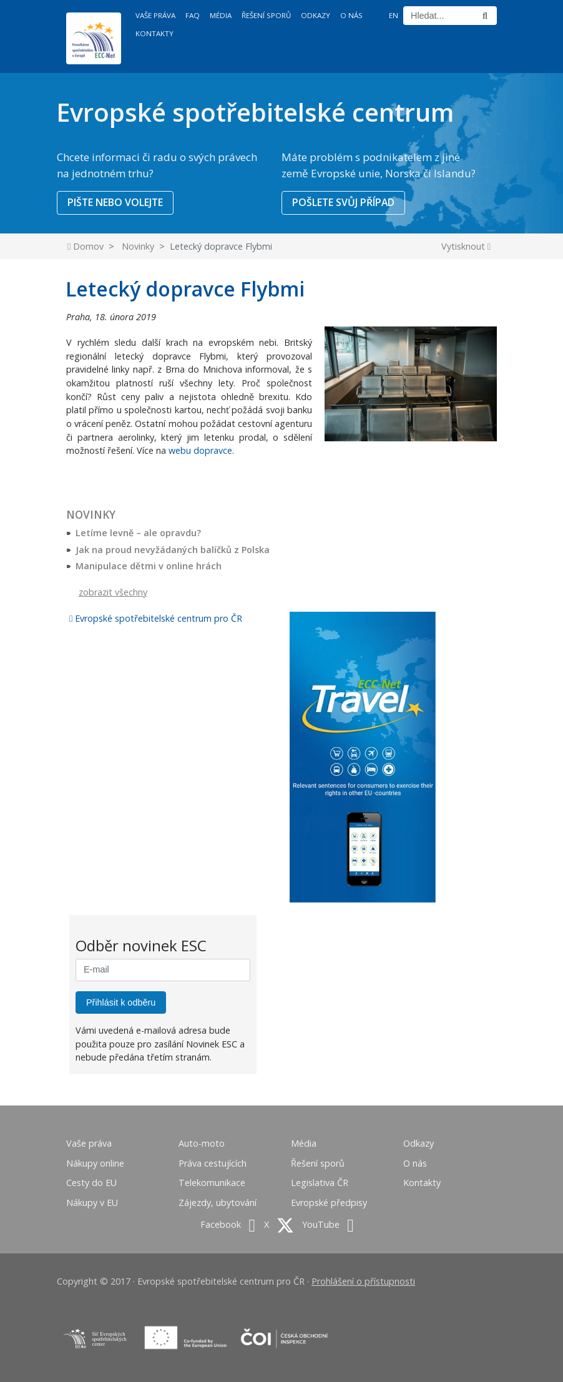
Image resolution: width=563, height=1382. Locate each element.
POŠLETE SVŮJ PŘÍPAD (343, 202)
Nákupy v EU (92, 1202)
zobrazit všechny (113, 592)
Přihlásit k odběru (120, 1002)
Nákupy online (95, 1163)
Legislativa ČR (319, 1182)
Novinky (138, 246)
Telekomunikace (212, 1182)
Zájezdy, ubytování (218, 1202)
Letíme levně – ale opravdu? (138, 533)
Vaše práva (155, 15)
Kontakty (154, 33)
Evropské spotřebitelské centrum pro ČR (155, 618)
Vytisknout (466, 246)
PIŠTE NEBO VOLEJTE (115, 202)
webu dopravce (200, 450)
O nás (351, 15)
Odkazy (315, 15)
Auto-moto (202, 1143)
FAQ (192, 15)
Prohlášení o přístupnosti (363, 1281)
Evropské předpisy (329, 1202)
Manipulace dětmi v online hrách (149, 566)
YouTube (328, 1224)
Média (221, 15)
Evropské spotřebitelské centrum (255, 112)
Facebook (227, 1224)
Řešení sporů (266, 15)
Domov (85, 246)
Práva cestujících (213, 1163)
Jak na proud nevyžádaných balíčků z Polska (173, 550)
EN (393, 15)
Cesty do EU (91, 1182)
